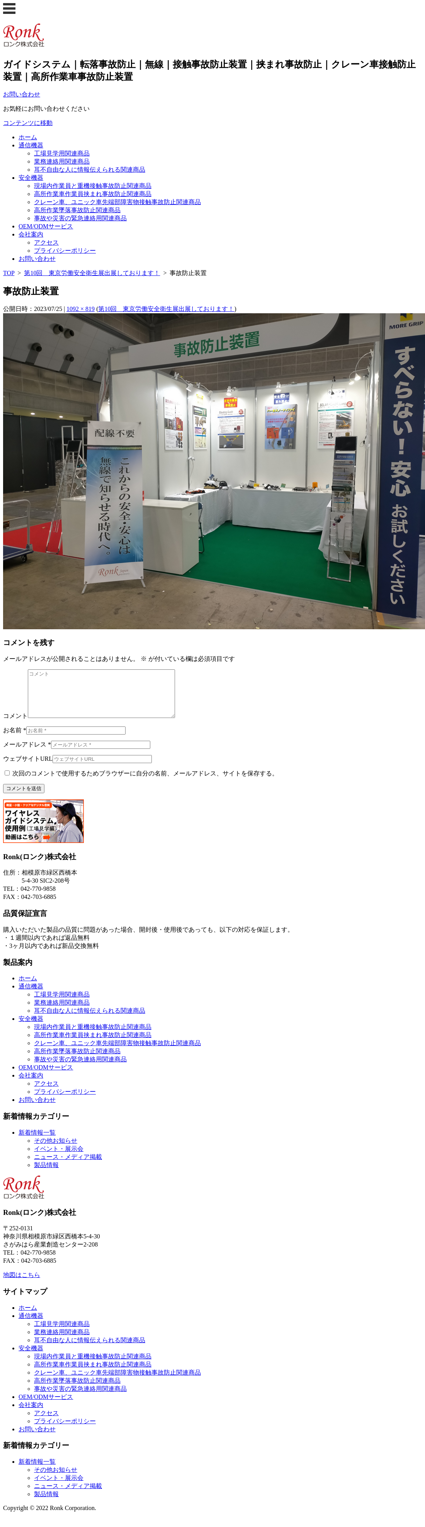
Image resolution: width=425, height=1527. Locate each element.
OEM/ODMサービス (46, 226)
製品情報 (46, 1174)
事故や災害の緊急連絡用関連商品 (80, 218)
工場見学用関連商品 (62, 153)
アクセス (46, 242)
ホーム (28, 137)
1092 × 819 (80, 309)
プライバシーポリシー (65, 250)
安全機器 (31, 177)
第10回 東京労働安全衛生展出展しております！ (92, 273)
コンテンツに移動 (28, 123)
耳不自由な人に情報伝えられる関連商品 (89, 169)
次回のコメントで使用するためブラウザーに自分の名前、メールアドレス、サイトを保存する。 (145, 782)
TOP (8, 273)
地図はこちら (21, 1284)
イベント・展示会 (58, 1158)
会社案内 (31, 234)
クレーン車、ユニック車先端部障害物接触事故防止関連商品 (117, 202)
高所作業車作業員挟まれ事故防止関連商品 (92, 194)
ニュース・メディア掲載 (68, 1166)
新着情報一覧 (37, 1141)
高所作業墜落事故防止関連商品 (77, 210)
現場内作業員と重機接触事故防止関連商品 (92, 185)
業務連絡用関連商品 (62, 161)
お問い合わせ (37, 258)
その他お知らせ (55, 1150)
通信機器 (31, 145)
